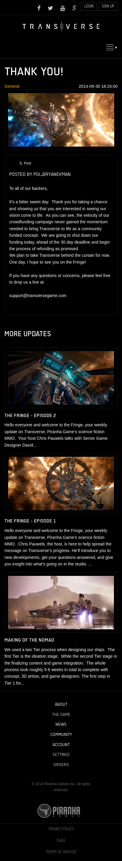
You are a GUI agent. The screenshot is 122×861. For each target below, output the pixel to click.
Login (89, 6)
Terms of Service (61, 852)
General (11, 86)
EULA (61, 840)
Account (61, 744)
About (61, 704)
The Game (61, 714)
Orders (61, 764)
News (61, 724)
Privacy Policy (61, 829)
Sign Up (108, 6)
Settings (61, 754)
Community (61, 734)
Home (61, 26)
